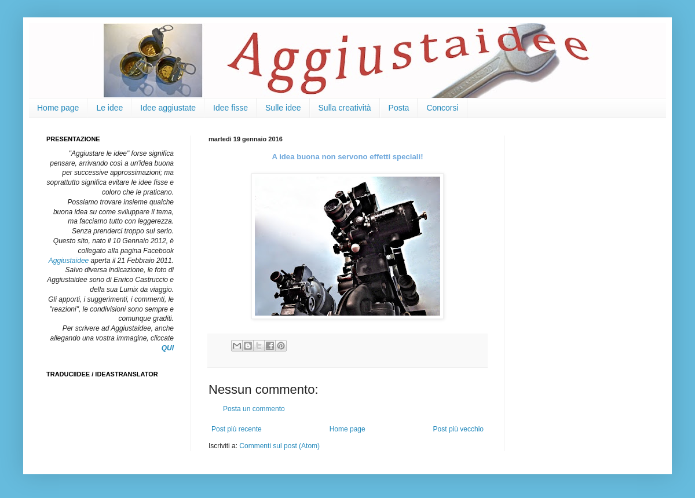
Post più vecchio (458, 429)
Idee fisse (230, 107)
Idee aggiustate (168, 107)
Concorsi (442, 107)
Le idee (109, 107)
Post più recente (236, 429)
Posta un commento (254, 409)
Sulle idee (283, 107)
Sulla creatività (345, 107)
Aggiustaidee (69, 261)
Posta (399, 107)
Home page (58, 107)
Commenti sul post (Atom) (279, 446)
